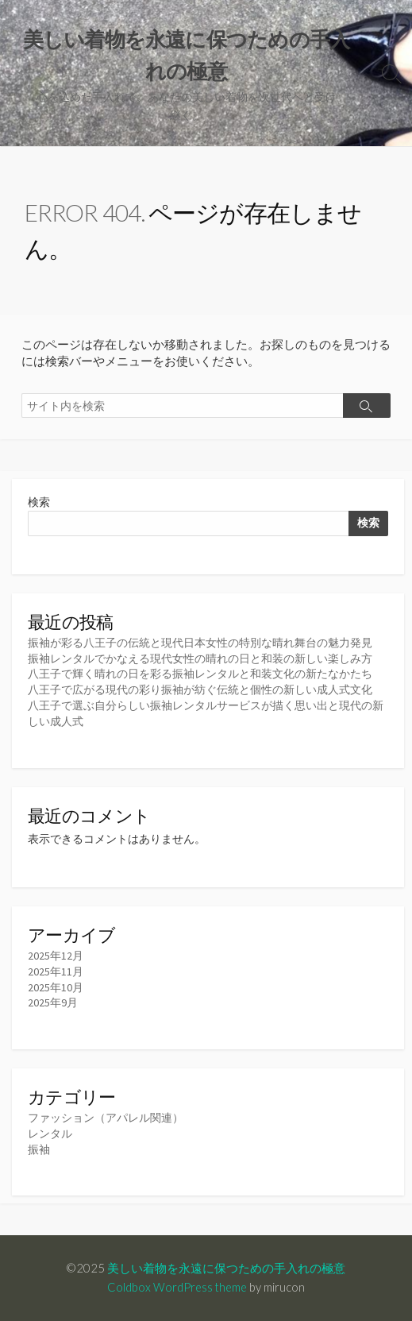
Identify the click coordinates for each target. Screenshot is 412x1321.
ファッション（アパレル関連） (105, 1117)
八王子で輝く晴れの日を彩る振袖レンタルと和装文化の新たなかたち (200, 673)
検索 (39, 502)
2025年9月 (53, 1002)
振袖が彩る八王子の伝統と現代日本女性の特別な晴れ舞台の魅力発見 (200, 642)
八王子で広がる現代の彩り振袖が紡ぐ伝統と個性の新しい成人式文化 (200, 689)
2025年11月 (55, 971)
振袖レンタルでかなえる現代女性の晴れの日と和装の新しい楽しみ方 (200, 658)
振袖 (39, 1149)
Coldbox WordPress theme (177, 1287)
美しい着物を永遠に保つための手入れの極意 (226, 1268)
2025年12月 (55, 955)
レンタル (50, 1133)
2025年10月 (55, 987)
